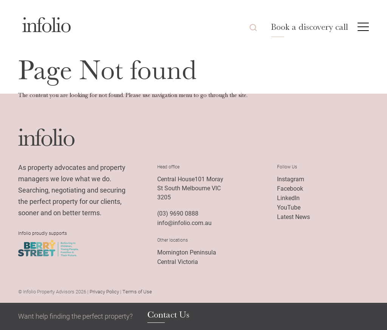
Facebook (290, 188)
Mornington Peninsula (186, 252)
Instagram (290, 179)
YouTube (288, 207)
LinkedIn (288, 198)
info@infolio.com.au (184, 223)
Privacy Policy (104, 291)
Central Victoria (177, 261)
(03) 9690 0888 (177, 213)
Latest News (293, 217)
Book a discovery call (309, 27)
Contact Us (168, 315)
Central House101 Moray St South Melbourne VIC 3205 (190, 188)
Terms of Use (137, 291)
